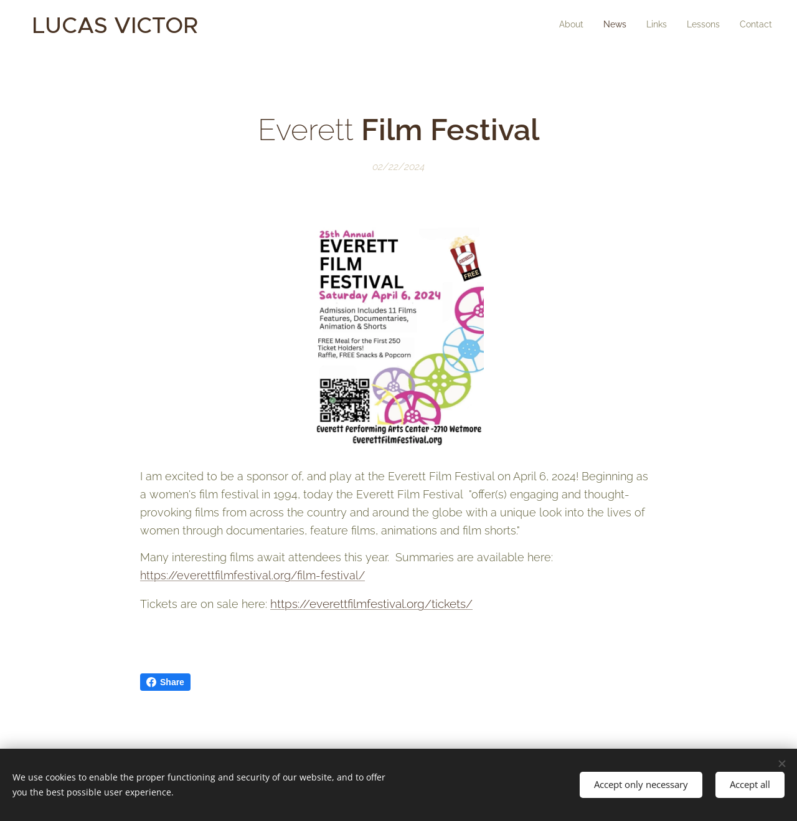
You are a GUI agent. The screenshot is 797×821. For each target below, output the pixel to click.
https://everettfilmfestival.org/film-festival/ (252, 575)
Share (165, 682)
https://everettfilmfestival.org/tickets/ (371, 603)
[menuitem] (695, 25)
